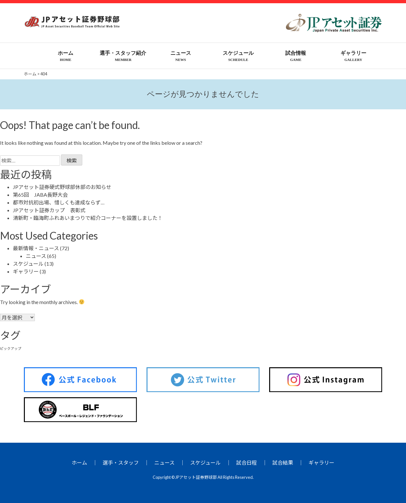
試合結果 (282, 462)
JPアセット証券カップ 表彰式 (49, 210)
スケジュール (28, 264)
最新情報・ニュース (36, 248)
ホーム (79, 462)
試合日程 (246, 462)
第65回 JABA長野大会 (40, 195)
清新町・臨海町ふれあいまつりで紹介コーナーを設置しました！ (88, 218)
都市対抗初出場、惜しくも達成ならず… (59, 202)
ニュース (36, 256)
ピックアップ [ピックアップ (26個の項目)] (10, 348)
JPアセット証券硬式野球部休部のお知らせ (62, 187)
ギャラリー (26, 271)
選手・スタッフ (121, 462)
